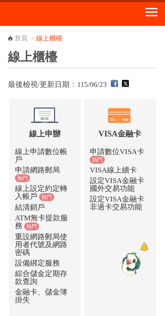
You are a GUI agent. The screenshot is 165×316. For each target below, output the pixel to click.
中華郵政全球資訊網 (55, 14)
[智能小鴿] (130, 263)
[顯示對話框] (144, 246)
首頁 (21, 38)
